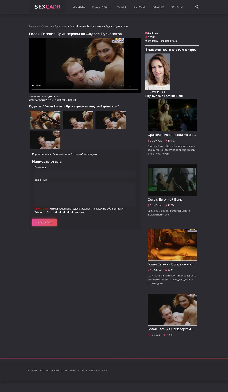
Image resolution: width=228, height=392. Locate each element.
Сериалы (139, 7)
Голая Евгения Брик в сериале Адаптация (180, 264)
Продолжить (44, 222)
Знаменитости (101, 7)
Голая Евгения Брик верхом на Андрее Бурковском (187, 329)
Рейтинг (38, 212)
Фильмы (122, 7)
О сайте (82, 370)
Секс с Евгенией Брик (165, 199)
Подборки (158, 7)
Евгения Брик (157, 92)
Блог (104, 370)
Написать (94, 370)
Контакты (177, 7)
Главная (33, 26)
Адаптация (61, 26)
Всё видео (79, 7)
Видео (72, 370)
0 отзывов (151, 41)
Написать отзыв (168, 41)
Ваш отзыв (40, 180)
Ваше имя (40, 167)
